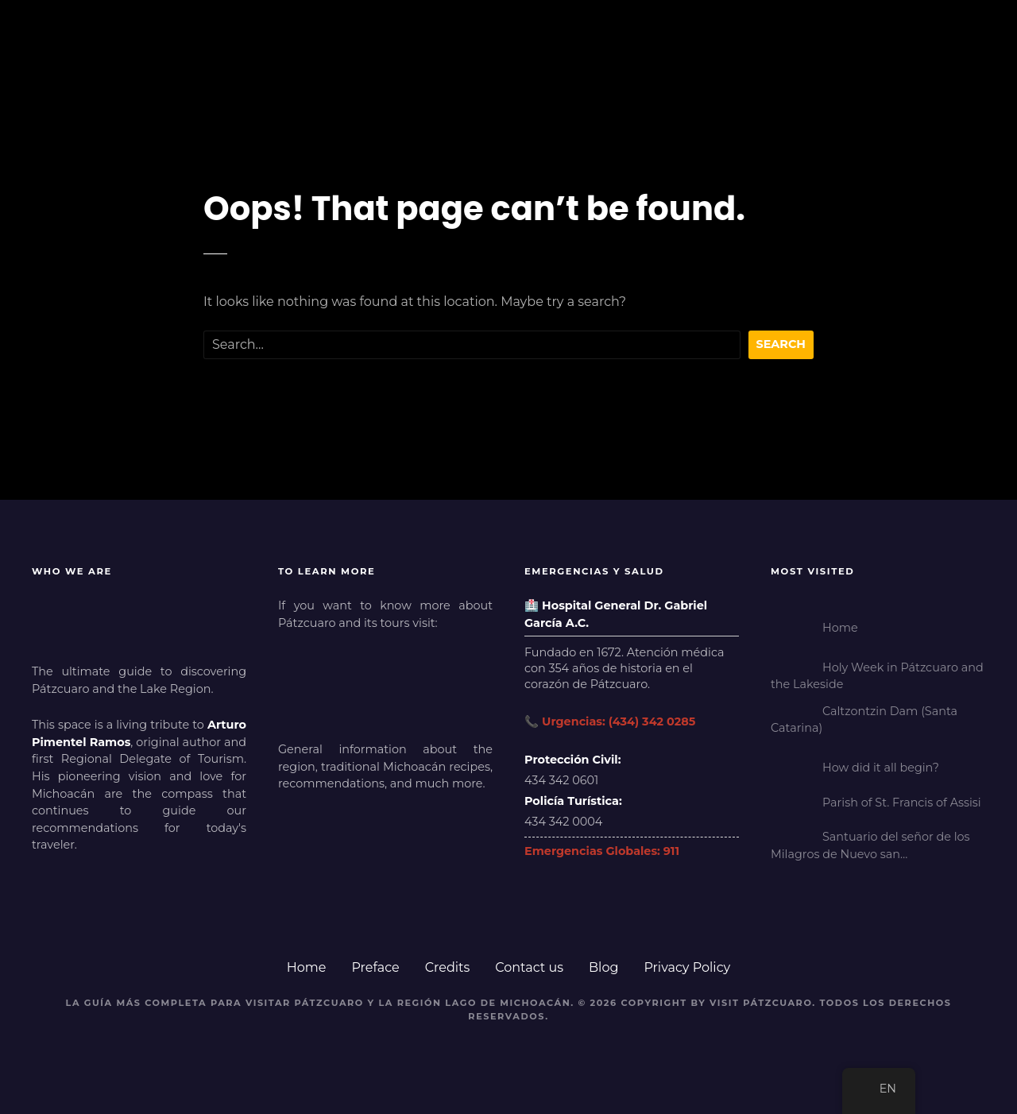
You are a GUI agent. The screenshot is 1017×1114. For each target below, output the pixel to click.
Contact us (529, 967)
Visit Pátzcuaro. (763, 1002)
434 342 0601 (561, 780)
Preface (375, 967)
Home (307, 967)
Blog (603, 967)
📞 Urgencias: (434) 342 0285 (609, 721)
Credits (447, 967)
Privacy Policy (687, 967)
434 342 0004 (563, 821)
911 (671, 851)
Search (781, 344)
